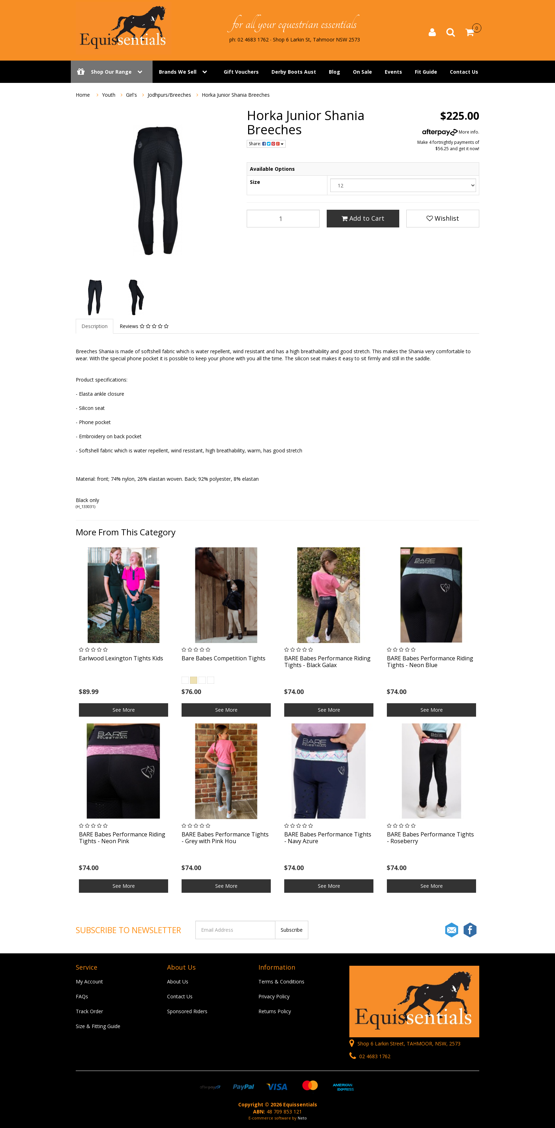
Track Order (89, 1011)
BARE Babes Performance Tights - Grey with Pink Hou (225, 837)
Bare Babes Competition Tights (223, 658)
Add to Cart (363, 218)
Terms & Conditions (281, 981)
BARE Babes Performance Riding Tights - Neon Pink (122, 837)
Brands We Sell (177, 71)
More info (450, 132)
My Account (89, 981)
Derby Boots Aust (293, 71)
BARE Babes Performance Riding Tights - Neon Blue (430, 661)
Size (255, 182)
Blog (334, 71)
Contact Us (464, 71)
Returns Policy (274, 1011)
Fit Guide (426, 71)
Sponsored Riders (187, 1011)
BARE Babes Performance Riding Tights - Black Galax (327, 661)
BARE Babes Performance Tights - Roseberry (430, 837)
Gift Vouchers (241, 71)
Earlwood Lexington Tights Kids (121, 658)
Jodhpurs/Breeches (169, 94)
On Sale (362, 71)
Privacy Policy (274, 996)
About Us (177, 981)
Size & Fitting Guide (98, 1026)
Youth (108, 94)
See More (124, 709)
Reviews (144, 326)
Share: (266, 144)
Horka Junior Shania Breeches (236, 94)
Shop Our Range (111, 71)
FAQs (82, 996)
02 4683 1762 (369, 1056)
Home (83, 94)
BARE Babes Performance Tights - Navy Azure (327, 837)
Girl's (131, 94)
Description (94, 326)
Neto (302, 1118)
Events (393, 71)
